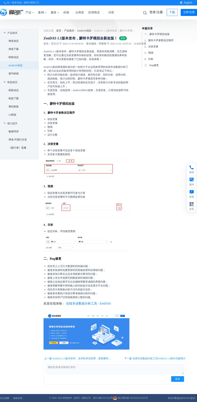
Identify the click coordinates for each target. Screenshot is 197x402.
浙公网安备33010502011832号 (130, 398)
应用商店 (94, 12)
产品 (29, 12)
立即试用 (189, 12)
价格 (66, 12)
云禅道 (79, 12)
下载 (172, 12)
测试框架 (14, 106)
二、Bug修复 (151, 65)
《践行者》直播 (17, 147)
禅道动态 (14, 40)
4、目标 (148, 58)
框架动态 (14, 90)
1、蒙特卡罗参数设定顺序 (158, 40)
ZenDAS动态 (16, 65)
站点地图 (4, 398)
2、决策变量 (151, 46)
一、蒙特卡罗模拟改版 (157, 34)
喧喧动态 (14, 57)
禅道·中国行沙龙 (18, 139)
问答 (111, 12)
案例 (42, 12)
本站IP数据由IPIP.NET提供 (181, 398)
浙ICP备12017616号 (103, 398)
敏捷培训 (14, 131)
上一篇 (79, 358)
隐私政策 (18, 398)
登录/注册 (156, 12)
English (186, 2)
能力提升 (12, 123)
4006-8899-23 (31, 2)
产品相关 (12, 32)
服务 (55, 12)
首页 (58, 30)
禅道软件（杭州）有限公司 (77, 398)
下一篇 (155, 358)
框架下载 (14, 98)
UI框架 (12, 114)
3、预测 (148, 52)
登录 (177, 379)
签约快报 (14, 73)
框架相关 (12, 82)
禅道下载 (14, 49)
